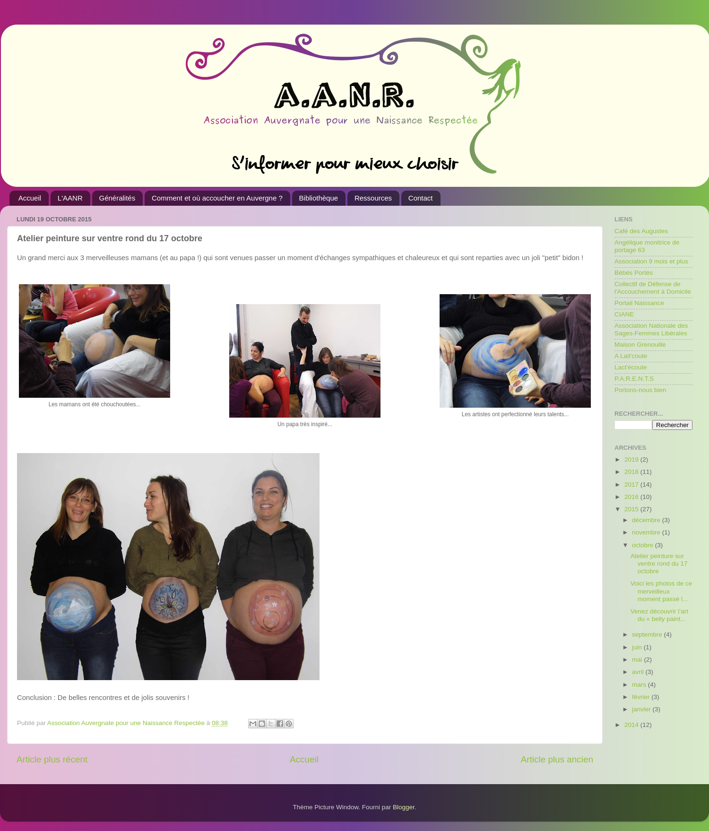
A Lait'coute (630, 355)
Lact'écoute (630, 367)
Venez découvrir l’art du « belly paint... (659, 615)
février (641, 696)
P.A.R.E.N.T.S (634, 378)
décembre (647, 520)
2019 (632, 459)
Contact (420, 198)
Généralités (117, 198)
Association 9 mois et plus (651, 261)
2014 (632, 724)
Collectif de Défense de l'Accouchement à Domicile (652, 287)
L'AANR (70, 198)
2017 (632, 484)
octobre (643, 545)
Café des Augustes (641, 231)
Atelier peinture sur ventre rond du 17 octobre (659, 563)
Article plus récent (52, 759)
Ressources (373, 198)
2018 (632, 471)
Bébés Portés (633, 272)
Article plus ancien (557, 759)
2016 (632, 496)
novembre (647, 532)
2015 (632, 509)
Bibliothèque (318, 198)
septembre (648, 634)
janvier (642, 709)
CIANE (624, 314)
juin (638, 647)
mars (640, 684)
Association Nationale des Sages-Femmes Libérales (651, 329)
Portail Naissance (639, 302)
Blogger (404, 807)
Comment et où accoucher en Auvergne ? (217, 198)
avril (639, 671)
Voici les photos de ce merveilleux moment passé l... (661, 591)
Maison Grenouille (640, 344)
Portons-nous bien (640, 390)
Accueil (29, 198)
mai (638, 659)
